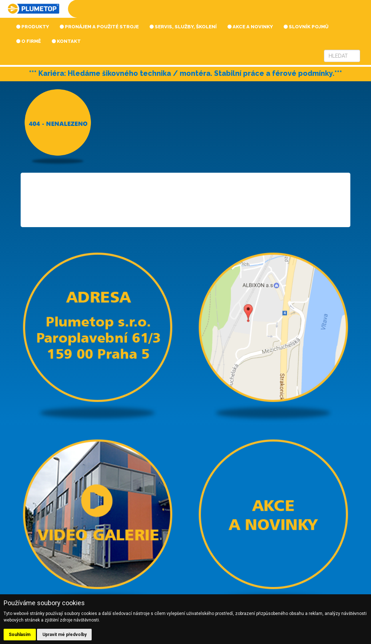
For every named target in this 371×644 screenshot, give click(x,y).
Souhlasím (19, 634)
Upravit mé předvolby (64, 634)
